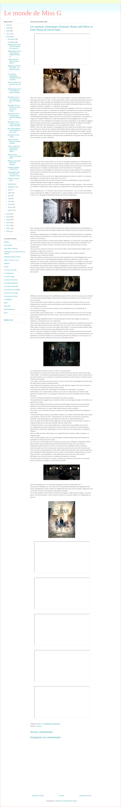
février (10, 207)
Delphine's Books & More (12, 257)
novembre (11, 42)
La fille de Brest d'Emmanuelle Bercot (13, 61)
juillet (10, 193)
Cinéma (39, 726)
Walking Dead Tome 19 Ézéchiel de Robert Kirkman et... (14, 53)
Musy (6, 313)
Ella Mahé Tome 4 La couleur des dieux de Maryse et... (14, 99)
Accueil (61, 795)
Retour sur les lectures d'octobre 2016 (14, 156)
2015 (8, 214)
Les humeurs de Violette (12, 289)
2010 (8, 228)
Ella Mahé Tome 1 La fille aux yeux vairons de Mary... (14, 123)
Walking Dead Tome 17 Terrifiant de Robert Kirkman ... (14, 91)
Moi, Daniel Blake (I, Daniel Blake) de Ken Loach (14, 130)
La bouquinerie (9, 273)
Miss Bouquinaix (9, 309)
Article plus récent (38, 795)
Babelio (6, 242)
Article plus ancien (85, 795)
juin (9, 196)
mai (9, 198)
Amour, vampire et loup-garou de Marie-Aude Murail (14, 148)
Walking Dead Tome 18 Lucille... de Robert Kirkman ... (14, 68)
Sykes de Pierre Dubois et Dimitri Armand (14, 141)
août (9, 190)
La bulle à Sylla (9, 276)
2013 (8, 219)
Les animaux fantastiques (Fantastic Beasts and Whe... (14, 76)
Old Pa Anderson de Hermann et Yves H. (14, 84)
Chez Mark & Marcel (10, 248)
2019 (8, 28)
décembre (11, 39)
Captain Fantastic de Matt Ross (13, 168)
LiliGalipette (8, 299)
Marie (6, 303)
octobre (10, 184)
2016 (8, 37)
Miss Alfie (7, 306)
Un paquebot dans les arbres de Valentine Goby (14, 174)
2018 (8, 31)
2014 (8, 217)
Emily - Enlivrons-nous (11, 260)
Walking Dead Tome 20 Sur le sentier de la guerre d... (14, 46)
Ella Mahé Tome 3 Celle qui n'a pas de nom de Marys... (14, 108)
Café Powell (8, 245)
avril (9, 201)
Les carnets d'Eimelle (11, 286)
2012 (8, 222)
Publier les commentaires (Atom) (66, 801)
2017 (8, 34)
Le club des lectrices (10, 280)
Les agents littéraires (11, 283)
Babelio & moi (8, 320)
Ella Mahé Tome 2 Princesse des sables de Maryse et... (14, 116)
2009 (8, 231)
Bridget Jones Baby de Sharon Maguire (14, 162)
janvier (10, 210)
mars (10, 204)
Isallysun (7, 263)
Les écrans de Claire (11, 296)
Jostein (6, 267)
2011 (8, 225)
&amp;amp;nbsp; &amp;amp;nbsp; (61, 49)
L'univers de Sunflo (10, 270)
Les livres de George (11, 293)
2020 (8, 25)
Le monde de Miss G (32, 13)
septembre (12, 187)
